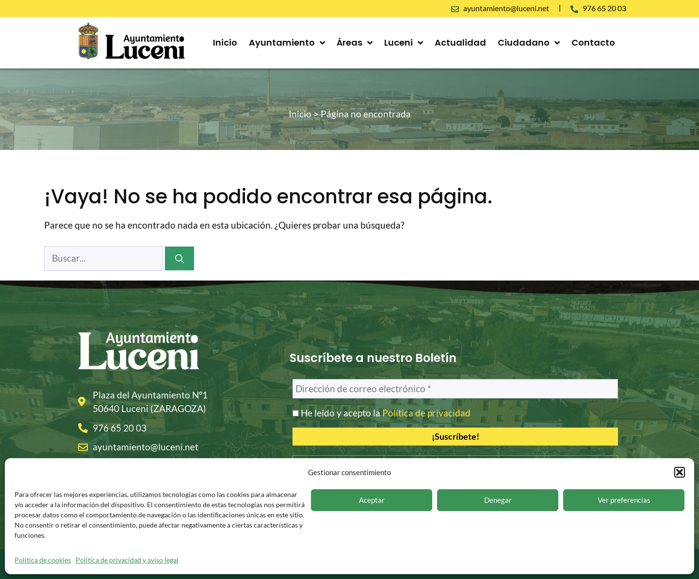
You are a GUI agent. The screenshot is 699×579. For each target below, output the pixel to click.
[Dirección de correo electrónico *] (455, 389)
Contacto (593, 42)
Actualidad (460, 42)
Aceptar (372, 500)
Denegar (498, 500)
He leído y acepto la (382, 413)
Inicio (225, 42)
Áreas (355, 42)
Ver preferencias (624, 500)
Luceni (403, 42)
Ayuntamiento (287, 42)
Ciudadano (529, 42)
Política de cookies (43, 560)
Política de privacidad (426, 412)
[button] (679, 472)
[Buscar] (179, 258)
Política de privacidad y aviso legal (127, 560)
